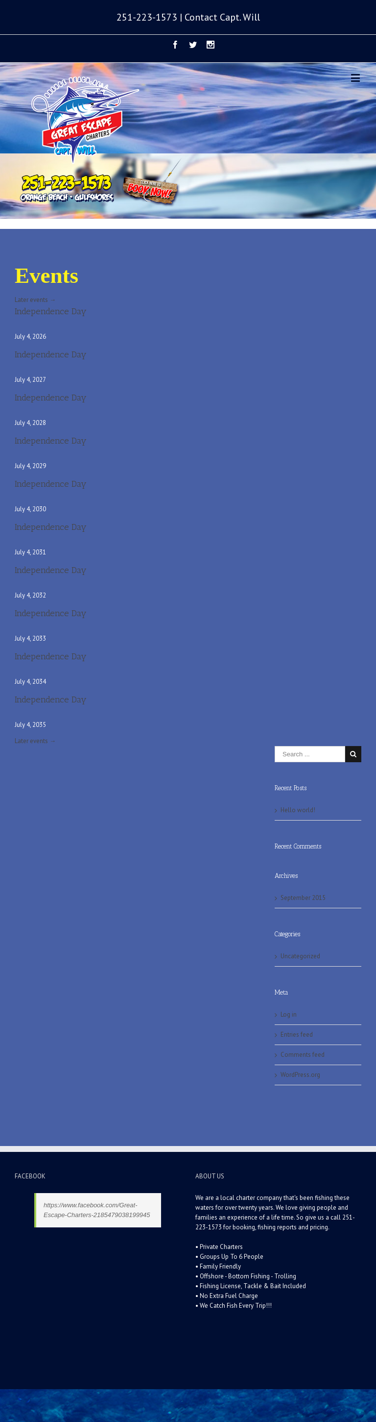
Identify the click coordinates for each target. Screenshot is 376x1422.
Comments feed (303, 1054)
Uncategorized (300, 956)
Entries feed (297, 1034)
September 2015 (303, 898)
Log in (289, 1014)
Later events (35, 300)
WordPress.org (300, 1075)
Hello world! (298, 810)
